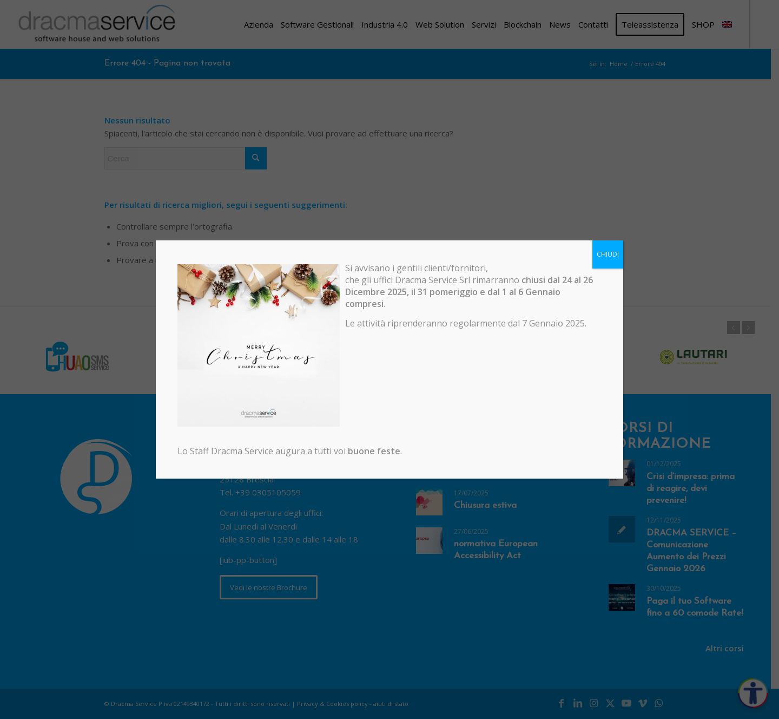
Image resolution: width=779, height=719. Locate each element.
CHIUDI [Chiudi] (608, 254)
